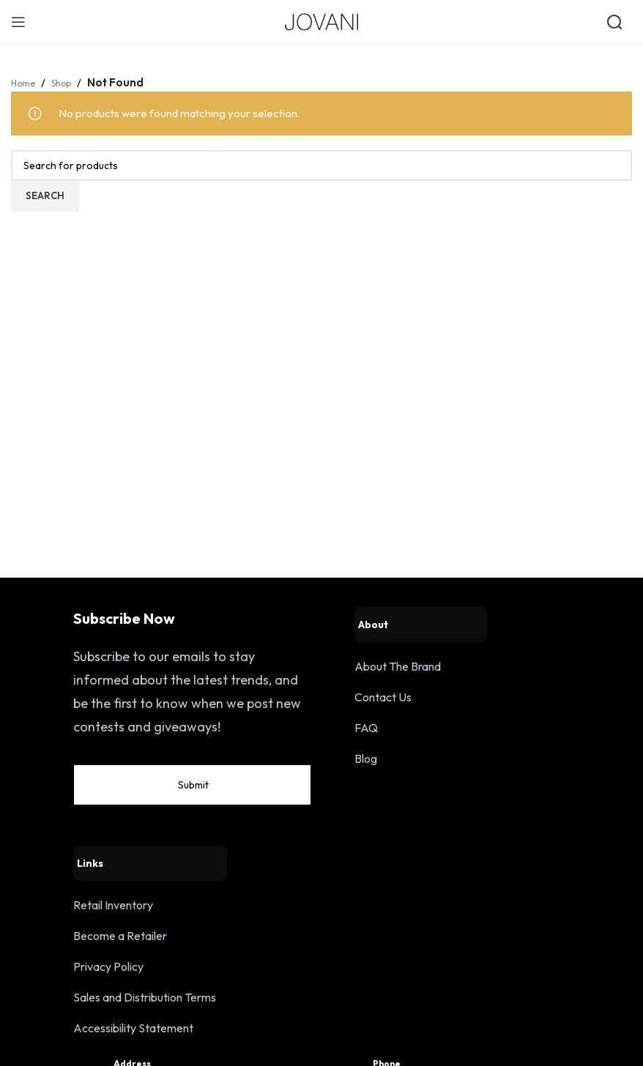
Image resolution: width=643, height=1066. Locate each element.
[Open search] (616, 22)
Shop (70, 82)
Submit (273, 809)
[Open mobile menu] (18, 22)
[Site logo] (321, 21)
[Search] (321, 165)
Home (26, 82)
